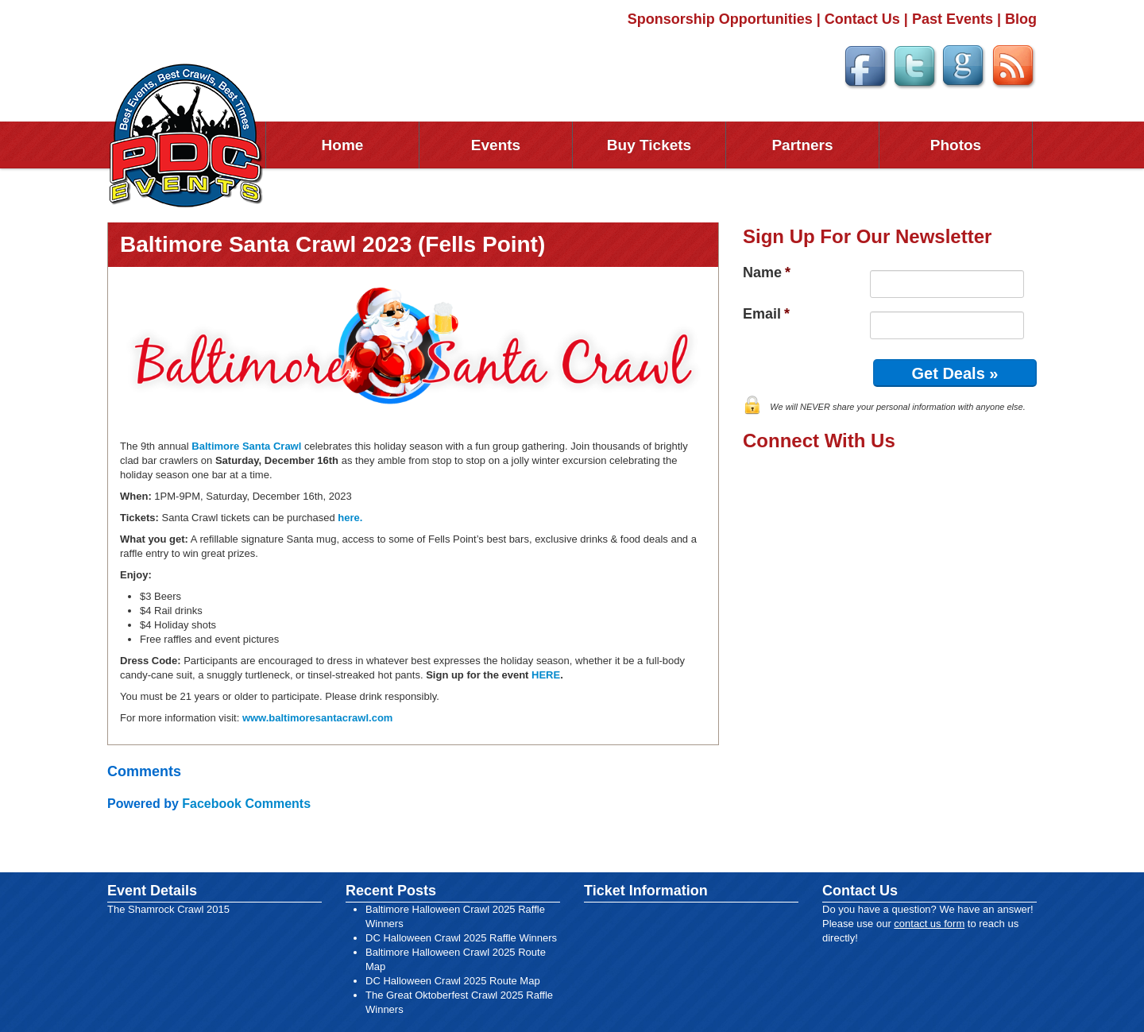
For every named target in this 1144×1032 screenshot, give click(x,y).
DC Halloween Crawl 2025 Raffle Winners (461, 938)
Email (766, 314)
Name (766, 272)
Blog (1021, 19)
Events (495, 145)
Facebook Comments (246, 803)
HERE (545, 675)
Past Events (952, 19)
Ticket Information (646, 891)
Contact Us (862, 19)
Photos (955, 145)
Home (343, 145)
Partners (802, 145)
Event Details (152, 891)
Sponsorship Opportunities (720, 19)
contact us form (929, 924)
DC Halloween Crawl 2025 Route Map (452, 981)
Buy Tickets (649, 145)
